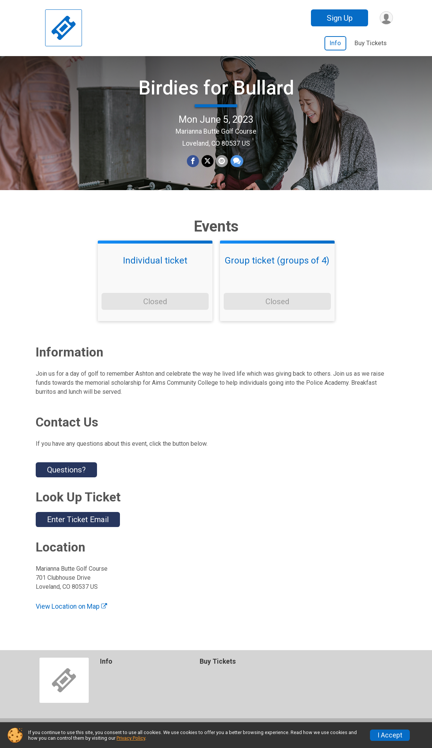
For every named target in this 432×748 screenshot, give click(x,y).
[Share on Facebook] (193, 166)
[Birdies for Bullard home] (63, 28)
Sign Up (339, 18)
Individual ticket (155, 269)
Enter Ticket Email (78, 528)
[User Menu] (386, 18)
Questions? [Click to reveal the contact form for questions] (66, 478)
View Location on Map (71, 615)
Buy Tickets (371, 43)
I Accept (389, 735)
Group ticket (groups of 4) (277, 269)
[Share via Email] (222, 166)
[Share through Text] (236, 166)
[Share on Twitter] (208, 166)
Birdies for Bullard (216, 92)
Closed (155, 310)
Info (335, 43)
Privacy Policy (131, 738)
